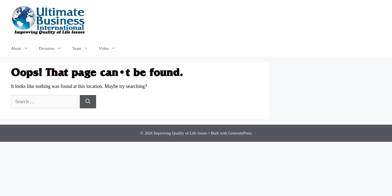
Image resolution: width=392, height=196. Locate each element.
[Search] (88, 101)
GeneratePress (240, 133)
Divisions (53, 48)
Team (82, 48)
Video (110, 48)
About (22, 48)
